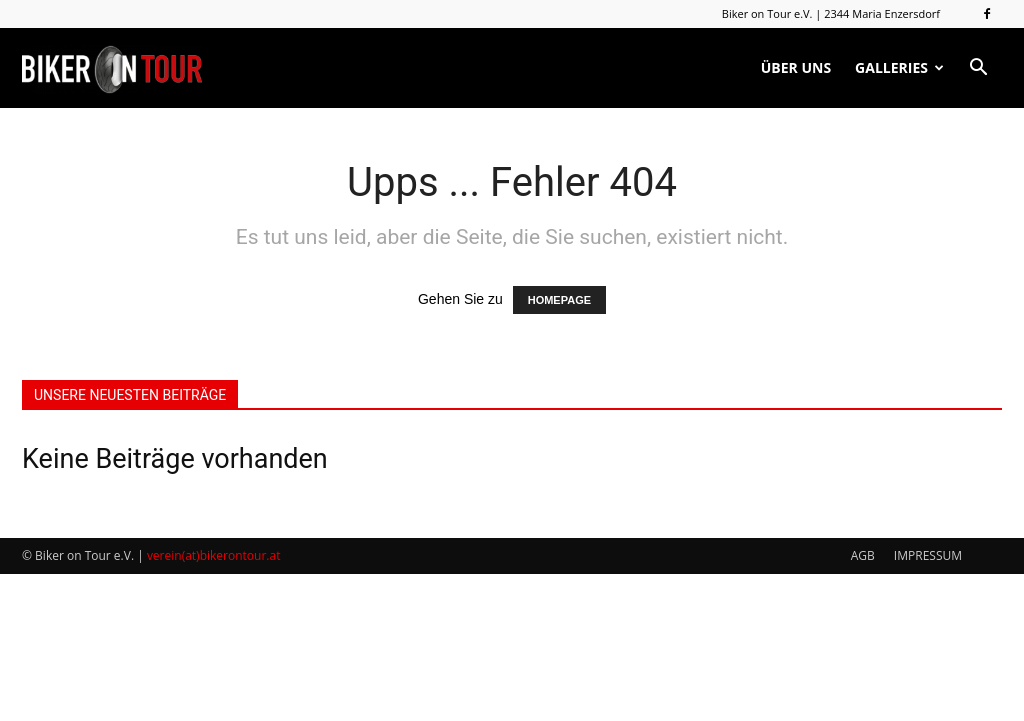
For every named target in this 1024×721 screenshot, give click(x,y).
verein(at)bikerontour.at (214, 555)
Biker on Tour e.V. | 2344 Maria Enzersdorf (831, 13)
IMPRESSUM (928, 555)
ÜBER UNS (796, 67)
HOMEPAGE (559, 300)
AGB (863, 555)
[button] (978, 68)
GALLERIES (899, 67)
